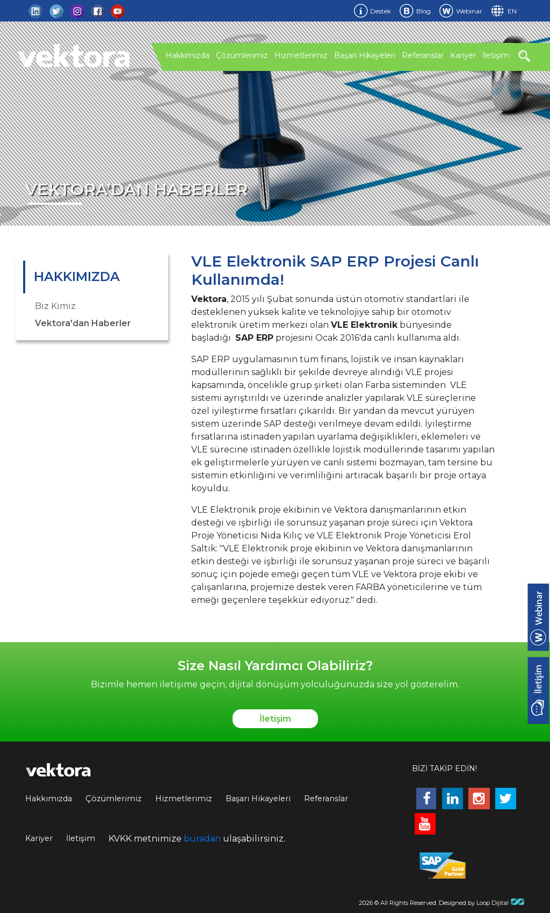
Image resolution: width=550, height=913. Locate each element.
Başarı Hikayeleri (364, 55)
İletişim (495, 55)
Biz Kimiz (55, 306)
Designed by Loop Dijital (482, 903)
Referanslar (423, 55)
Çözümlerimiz (242, 55)
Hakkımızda (187, 55)
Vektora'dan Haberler (83, 323)
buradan (202, 838)
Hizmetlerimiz (301, 55)
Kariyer (463, 55)
